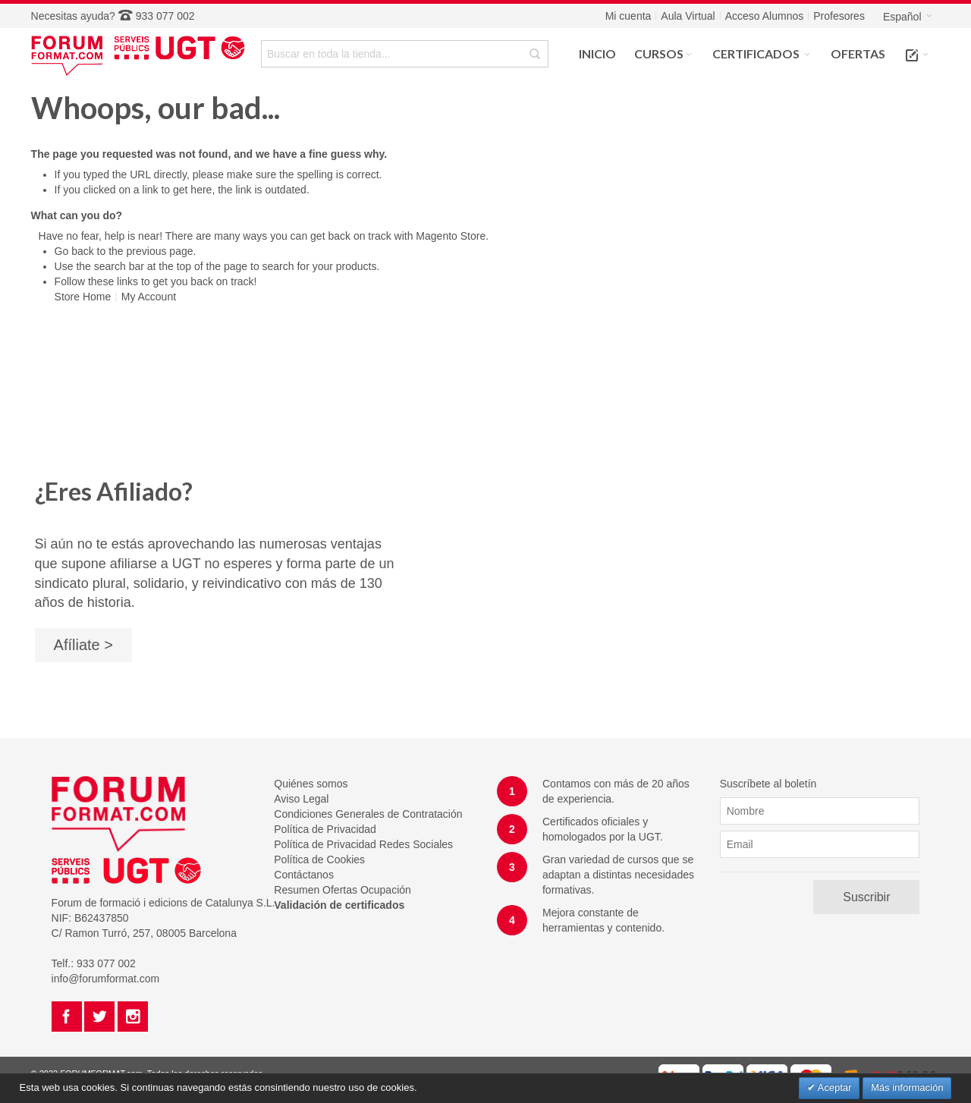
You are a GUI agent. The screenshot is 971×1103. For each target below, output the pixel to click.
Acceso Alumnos (764, 16)
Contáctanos (304, 875)
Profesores (839, 16)
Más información (907, 1087)
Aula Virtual (688, 16)
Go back (74, 251)
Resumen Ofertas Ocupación (342, 890)
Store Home (83, 297)
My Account (148, 297)
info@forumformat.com (106, 979)
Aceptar (833, 1087)
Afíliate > (83, 644)
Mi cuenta (628, 16)
